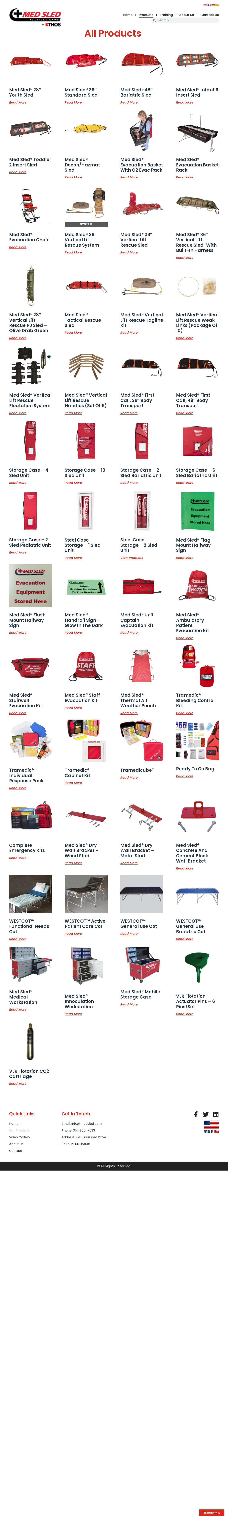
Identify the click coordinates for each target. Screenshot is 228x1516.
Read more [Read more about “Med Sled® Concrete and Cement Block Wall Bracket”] (184, 868)
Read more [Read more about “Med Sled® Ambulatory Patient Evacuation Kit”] (184, 638)
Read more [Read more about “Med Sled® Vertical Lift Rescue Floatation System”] (17, 413)
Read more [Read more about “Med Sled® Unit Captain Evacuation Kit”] (129, 632)
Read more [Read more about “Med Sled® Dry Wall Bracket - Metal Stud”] (129, 863)
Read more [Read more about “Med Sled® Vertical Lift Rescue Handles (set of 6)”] (73, 413)
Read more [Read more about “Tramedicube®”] (129, 777)
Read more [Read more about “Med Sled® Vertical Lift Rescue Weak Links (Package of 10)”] (184, 338)
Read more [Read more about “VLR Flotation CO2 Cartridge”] (17, 1083)
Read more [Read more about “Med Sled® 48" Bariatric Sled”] (129, 102)
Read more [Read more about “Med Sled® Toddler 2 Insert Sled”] (17, 172)
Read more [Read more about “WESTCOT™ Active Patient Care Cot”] (73, 933)
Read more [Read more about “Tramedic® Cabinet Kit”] (73, 782)
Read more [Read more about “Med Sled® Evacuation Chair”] (17, 247)
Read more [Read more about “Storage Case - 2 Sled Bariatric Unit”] (129, 482)
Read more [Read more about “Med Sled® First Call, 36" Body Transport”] (129, 413)
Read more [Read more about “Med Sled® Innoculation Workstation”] (73, 1014)
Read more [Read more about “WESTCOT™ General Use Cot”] (129, 933)
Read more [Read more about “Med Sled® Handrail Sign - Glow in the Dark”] (73, 632)
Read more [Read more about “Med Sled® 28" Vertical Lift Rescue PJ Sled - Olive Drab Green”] (17, 338)
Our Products (19, 1130)
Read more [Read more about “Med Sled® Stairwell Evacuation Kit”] (17, 713)
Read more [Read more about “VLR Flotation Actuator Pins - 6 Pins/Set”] (184, 1014)
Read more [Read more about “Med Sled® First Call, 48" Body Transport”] (184, 413)
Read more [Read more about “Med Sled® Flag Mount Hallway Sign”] (184, 557)
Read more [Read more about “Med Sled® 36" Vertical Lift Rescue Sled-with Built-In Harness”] (184, 257)
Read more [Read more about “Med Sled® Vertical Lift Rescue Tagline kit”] (129, 332)
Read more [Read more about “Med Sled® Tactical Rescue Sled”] (73, 332)
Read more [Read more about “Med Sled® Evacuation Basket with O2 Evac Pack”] (129, 177)
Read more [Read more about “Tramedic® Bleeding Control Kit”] (184, 713)
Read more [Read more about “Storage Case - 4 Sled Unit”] (17, 482)
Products (146, 15)
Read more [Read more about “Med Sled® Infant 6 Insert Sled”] (184, 102)
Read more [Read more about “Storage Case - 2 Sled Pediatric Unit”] (17, 552)
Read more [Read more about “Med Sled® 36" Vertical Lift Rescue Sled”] (129, 252)
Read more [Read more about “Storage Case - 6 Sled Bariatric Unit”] (184, 482)
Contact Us (209, 15)
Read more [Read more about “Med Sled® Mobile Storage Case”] (129, 1004)
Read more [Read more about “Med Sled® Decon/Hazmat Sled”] (73, 177)
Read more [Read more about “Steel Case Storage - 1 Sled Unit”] (73, 557)
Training (166, 15)
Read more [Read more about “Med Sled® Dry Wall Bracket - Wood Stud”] (73, 863)
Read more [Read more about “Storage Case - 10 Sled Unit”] (73, 482)
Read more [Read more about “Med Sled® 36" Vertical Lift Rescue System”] (73, 252)
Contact (15, 1150)
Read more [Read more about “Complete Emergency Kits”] (17, 858)
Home (128, 15)
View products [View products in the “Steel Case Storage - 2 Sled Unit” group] (131, 557)
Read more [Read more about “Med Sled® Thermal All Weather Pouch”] (129, 713)
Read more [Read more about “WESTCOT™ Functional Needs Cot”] (17, 939)
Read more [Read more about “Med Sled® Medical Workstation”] (17, 1009)
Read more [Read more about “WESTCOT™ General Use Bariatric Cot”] (184, 939)
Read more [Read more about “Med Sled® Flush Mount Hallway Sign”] (17, 632)
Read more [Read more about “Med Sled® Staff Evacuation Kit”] (73, 707)
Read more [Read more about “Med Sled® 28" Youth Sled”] (17, 102)
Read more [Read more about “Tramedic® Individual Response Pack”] (17, 788)
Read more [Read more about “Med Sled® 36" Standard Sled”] (73, 102)
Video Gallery (19, 1137)
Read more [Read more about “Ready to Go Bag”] (184, 776)
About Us (186, 15)
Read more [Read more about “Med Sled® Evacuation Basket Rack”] (184, 177)
